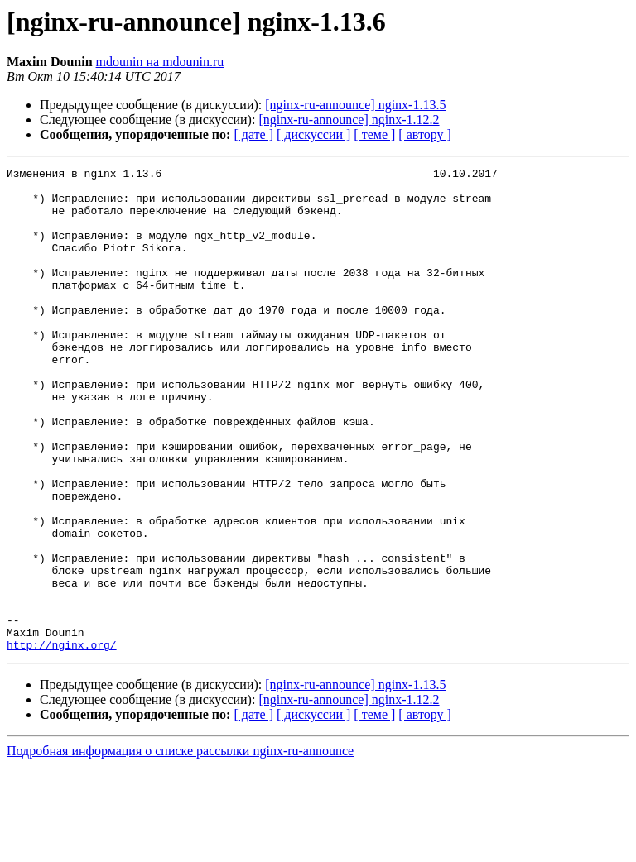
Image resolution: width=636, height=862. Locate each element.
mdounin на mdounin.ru (160, 62)
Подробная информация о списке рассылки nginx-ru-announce (180, 847)
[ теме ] (374, 134)
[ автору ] (424, 134)
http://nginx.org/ (62, 741)
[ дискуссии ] (313, 134)
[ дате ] (253, 134)
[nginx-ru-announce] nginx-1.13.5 (355, 105)
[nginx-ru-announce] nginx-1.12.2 (348, 120)
